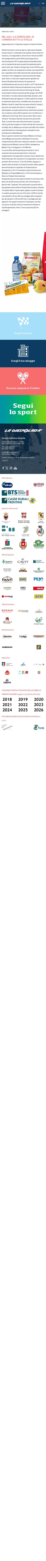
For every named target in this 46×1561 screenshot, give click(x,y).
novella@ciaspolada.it (10, 452)
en (43, 3)
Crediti (5, 461)
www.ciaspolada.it (8, 454)
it (39, 3)
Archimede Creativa (27, 457)
